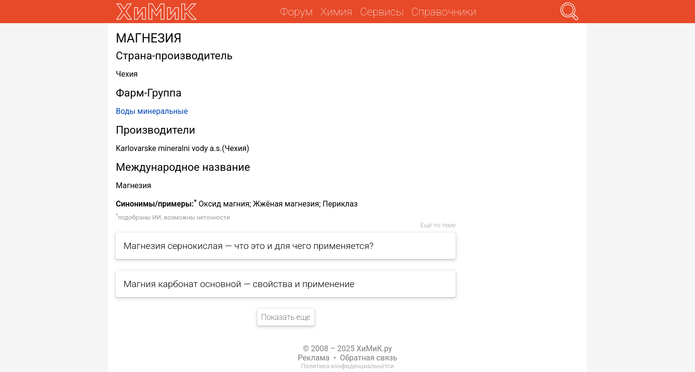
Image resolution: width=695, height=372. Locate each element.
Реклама (314, 357)
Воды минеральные (152, 111)
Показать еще (285, 317)
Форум (296, 11)
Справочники (443, 11)
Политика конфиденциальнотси (347, 366)
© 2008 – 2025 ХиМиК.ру (347, 348)
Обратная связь (368, 357)
